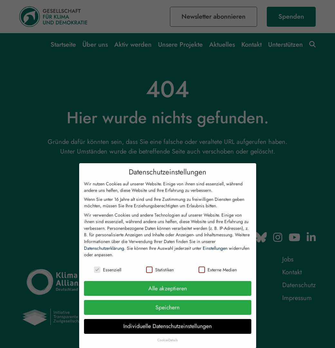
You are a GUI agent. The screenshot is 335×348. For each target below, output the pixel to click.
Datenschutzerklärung (104, 254)
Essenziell (107, 276)
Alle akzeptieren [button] (167, 294)
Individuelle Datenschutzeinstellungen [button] (167, 332)
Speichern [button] (167, 313)
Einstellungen (215, 254)
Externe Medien (218, 276)
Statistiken (160, 276)
